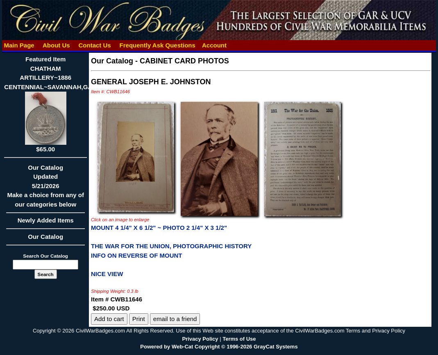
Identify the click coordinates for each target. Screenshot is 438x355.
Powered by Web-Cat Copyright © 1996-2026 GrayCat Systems (218, 347)
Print (138, 318)
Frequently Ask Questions (157, 45)
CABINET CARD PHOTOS (184, 61)
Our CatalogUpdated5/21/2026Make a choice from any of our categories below (45, 188)
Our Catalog (45, 236)
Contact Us (95, 45)
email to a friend (175, 318)
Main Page (19, 45)
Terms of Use (239, 339)
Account (214, 45)
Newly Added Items (45, 223)
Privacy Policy (200, 339)
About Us (56, 45)
